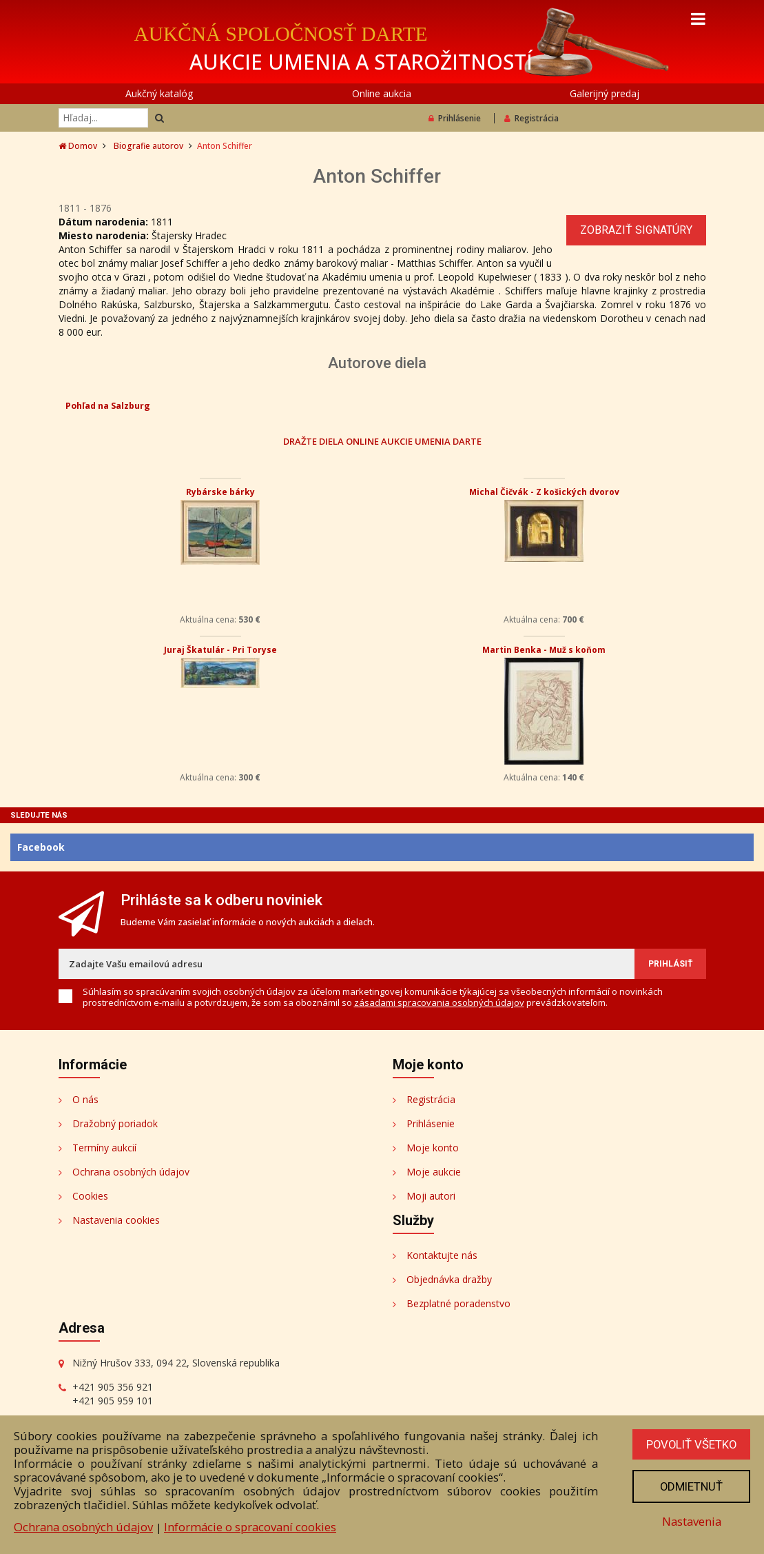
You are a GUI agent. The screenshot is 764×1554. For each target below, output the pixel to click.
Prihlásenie (455, 118)
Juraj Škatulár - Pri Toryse (220, 650)
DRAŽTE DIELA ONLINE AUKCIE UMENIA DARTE (382, 441)
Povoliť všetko (690, 1444)
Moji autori (430, 1195)
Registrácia (531, 118)
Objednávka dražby (449, 1279)
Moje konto (432, 1147)
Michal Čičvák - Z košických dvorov (544, 492)
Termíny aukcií (104, 1147)
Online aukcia (381, 93)
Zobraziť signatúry (636, 229)
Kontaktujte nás (441, 1255)
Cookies (90, 1195)
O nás (85, 1099)
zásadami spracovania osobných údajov (439, 1002)
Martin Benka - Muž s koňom (544, 650)
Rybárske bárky (220, 492)
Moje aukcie (433, 1171)
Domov (78, 146)
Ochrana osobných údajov (130, 1171)
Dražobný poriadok (115, 1123)
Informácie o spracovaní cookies (250, 1527)
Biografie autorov (148, 146)
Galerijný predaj (604, 93)
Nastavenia (690, 1521)
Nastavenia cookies (116, 1220)
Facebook (41, 847)
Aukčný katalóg (159, 93)
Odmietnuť (690, 1486)
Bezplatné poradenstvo (458, 1303)
